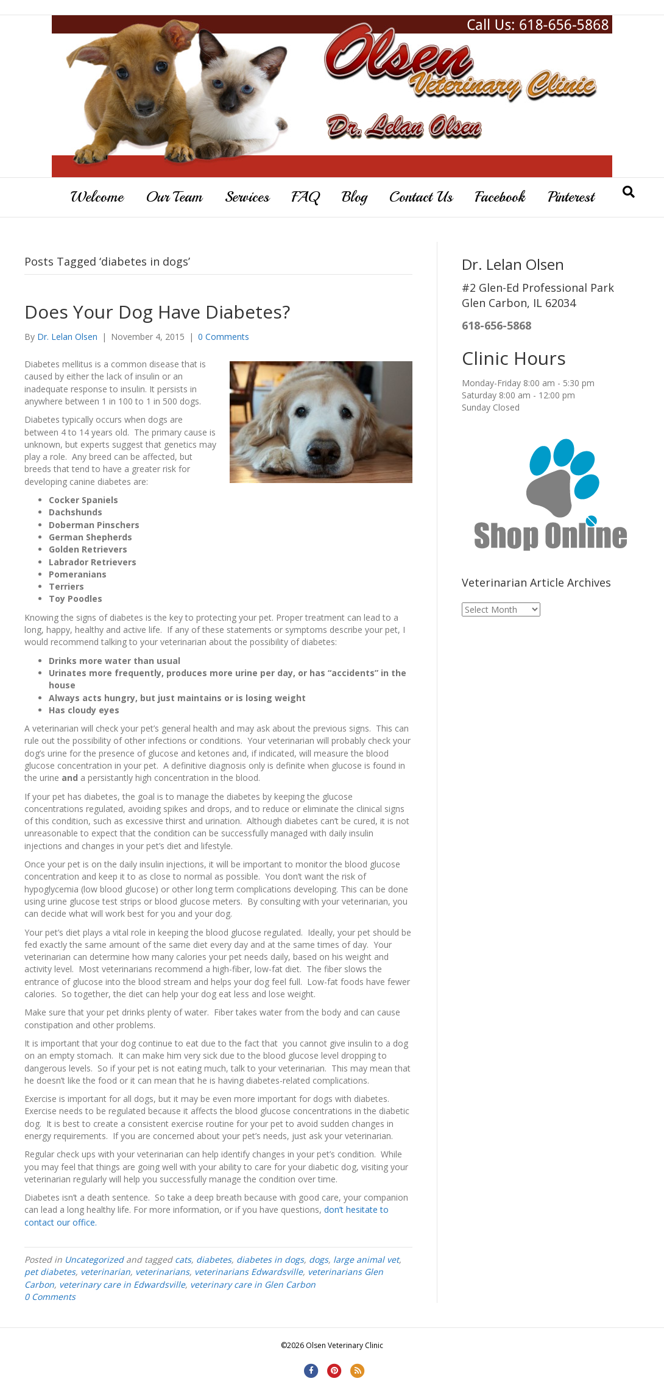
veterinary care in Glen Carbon (253, 1284)
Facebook (500, 197)
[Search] (629, 192)
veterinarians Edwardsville (248, 1271)
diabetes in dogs (270, 1259)
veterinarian (105, 1271)
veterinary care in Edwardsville (122, 1284)
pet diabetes (50, 1271)
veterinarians (162, 1271)
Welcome (97, 197)
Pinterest (571, 197)
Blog (354, 197)
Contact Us (421, 197)
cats (183, 1259)
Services (247, 197)
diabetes (213, 1259)
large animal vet (366, 1259)
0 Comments (223, 336)
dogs (318, 1259)
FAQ (305, 197)
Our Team (174, 197)
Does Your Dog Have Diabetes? (157, 311)
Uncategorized (94, 1259)
